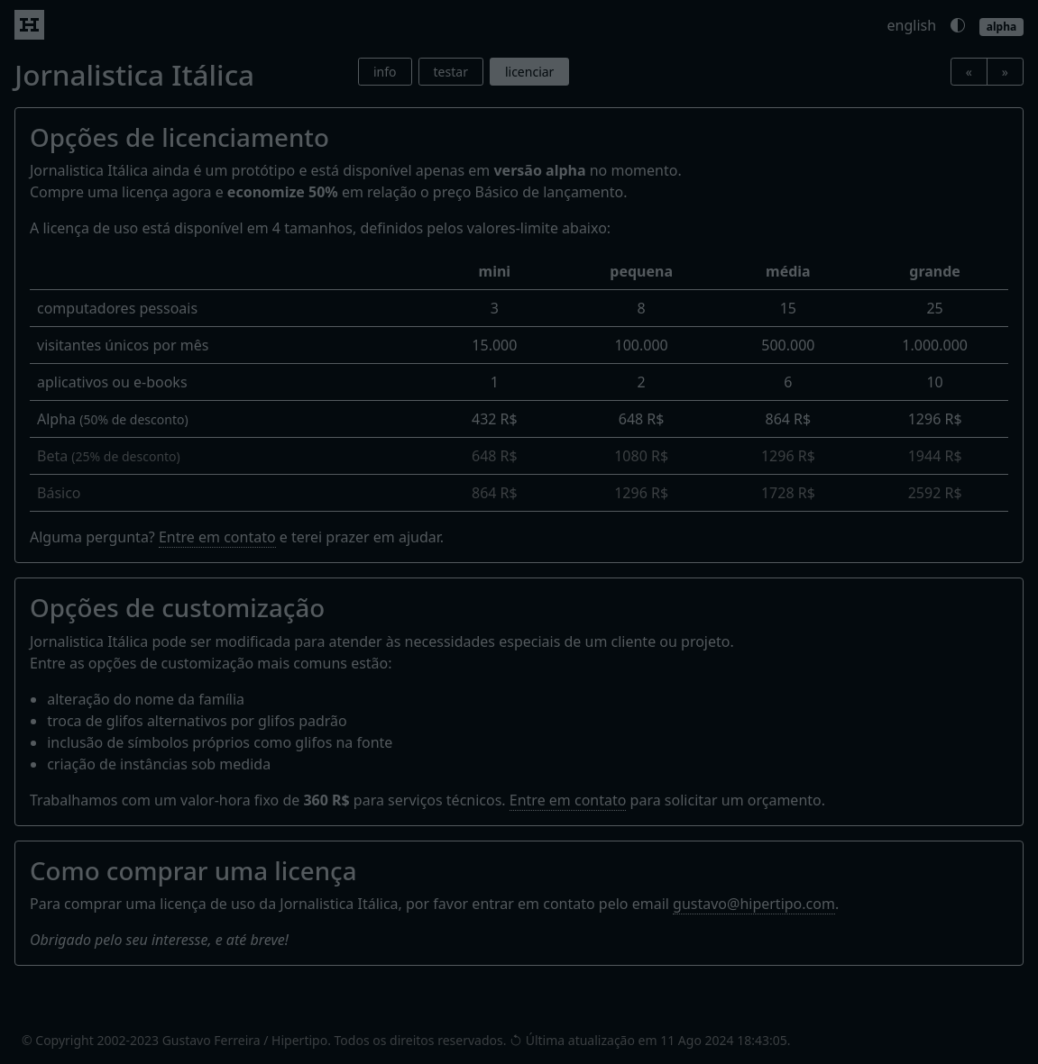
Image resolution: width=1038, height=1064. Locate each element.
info (385, 71)
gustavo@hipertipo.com (754, 904)
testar (451, 71)
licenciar (529, 71)
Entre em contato (217, 537)
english (912, 25)
